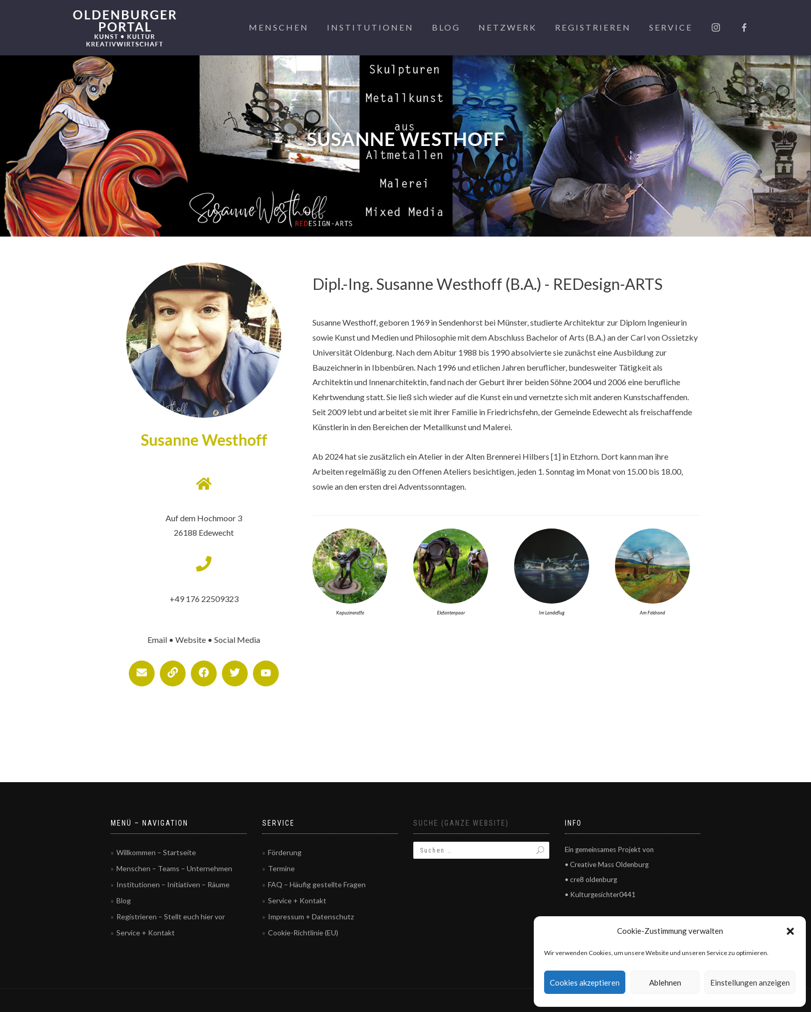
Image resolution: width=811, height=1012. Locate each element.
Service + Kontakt (145, 932)
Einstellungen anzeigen (750, 982)
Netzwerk (507, 27)
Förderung (285, 852)
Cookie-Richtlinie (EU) (303, 932)
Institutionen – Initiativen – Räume (173, 884)
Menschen (279, 27)
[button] (790, 931)
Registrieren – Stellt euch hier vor (170, 916)
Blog (446, 27)
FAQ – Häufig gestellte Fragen (317, 884)
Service (671, 27)
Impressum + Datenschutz (311, 916)
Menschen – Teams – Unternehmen (174, 868)
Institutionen (370, 27)
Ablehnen (665, 982)
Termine (281, 868)
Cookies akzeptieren (585, 982)
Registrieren (593, 27)
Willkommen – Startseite (156, 852)
